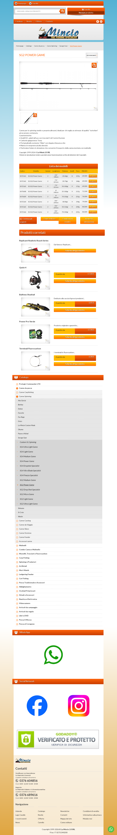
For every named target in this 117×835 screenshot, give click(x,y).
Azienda (18, 811)
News (17, 822)
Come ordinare (49, 219)
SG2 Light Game (26, 499)
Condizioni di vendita (67, 220)
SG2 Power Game (27, 485)
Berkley (20, 405)
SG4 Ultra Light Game (29, 447)
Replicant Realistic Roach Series (33, 240)
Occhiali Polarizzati (27, 591)
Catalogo (29, 46)
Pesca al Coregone (26, 624)
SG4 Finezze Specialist (29, 475)
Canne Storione (25, 533)
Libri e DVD (23, 616)
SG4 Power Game (27, 461)
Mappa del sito (66, 819)
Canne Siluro (24, 529)
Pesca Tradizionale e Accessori (32, 583)
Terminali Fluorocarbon (30, 348)
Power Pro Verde (27, 321)
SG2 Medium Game (28, 480)
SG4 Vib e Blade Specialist (30, 470)
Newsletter (64, 811)
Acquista (93, 176)
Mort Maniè (24, 570)
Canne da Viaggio (26, 525)
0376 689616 (28, 795)
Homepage (19, 46)
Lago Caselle (20, 815)
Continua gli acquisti (26, 220)
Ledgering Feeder (26, 574)
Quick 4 (22, 267)
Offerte (41, 819)
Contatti (63, 815)
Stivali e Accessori (26, 595)
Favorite (21, 413)
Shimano (21, 508)
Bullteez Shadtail (27, 294)
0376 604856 (28, 780)
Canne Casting (25, 521)
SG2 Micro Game (27, 494)
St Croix (21, 512)
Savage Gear (63, 46)
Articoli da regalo (26, 611)
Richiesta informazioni (89, 220)
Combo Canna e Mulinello (29, 549)
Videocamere (24, 603)
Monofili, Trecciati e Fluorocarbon (33, 554)
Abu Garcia (22, 400)
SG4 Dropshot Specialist (29, 466)
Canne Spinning (52, 46)
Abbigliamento (25, 587)
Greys (20, 421)
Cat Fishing (23, 578)
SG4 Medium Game (28, 456)
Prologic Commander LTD (29, 384)
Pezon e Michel (23, 433)
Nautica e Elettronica (28, 599)
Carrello (41, 822)
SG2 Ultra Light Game (29, 503)
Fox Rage (21, 417)
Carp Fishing (24, 558)
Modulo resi (87, 819)
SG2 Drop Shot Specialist (30, 489)
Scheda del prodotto (75, 250)
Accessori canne (25, 541)
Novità (40, 815)
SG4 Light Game (26, 451)
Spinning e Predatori (27, 562)
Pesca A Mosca (25, 620)
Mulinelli (22, 545)
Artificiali (23, 566)
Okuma (20, 429)
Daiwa (20, 409)
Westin (20, 516)
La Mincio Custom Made (26, 425)
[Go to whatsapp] (111, 829)
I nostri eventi (20, 819)
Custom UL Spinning (28, 442)
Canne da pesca (39, 46)
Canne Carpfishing (26, 392)
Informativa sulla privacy (92, 815)
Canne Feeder (24, 537)
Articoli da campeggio (28, 607)
